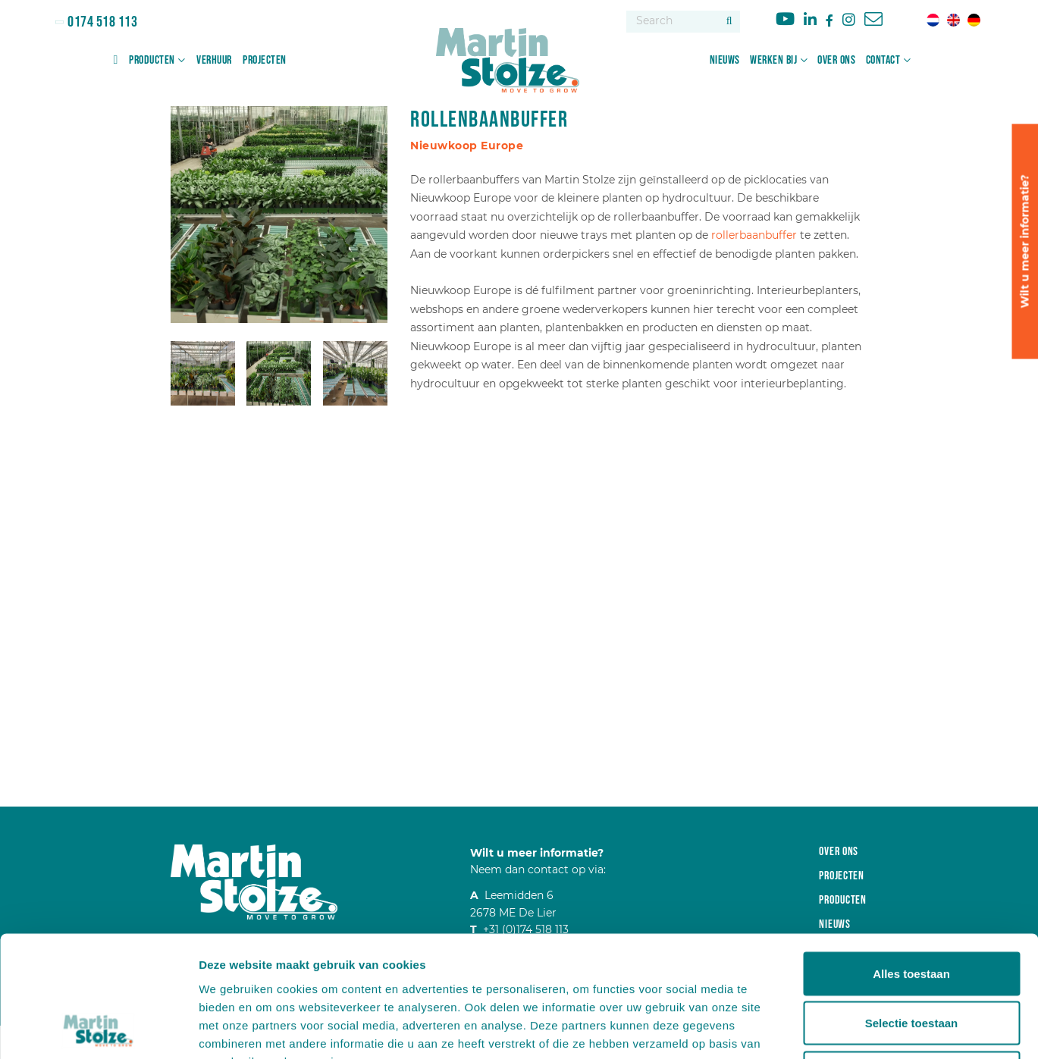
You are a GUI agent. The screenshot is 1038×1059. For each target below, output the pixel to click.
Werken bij (773, 60)
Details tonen (819, 1029)
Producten (152, 60)
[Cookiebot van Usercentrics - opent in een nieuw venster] (98, 1029)
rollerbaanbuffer (755, 235)
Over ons (836, 60)
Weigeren (911, 959)
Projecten (265, 60)
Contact (883, 60)
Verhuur (214, 60)
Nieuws (725, 60)
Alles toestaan (911, 860)
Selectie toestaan (911, 910)
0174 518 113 (101, 22)
